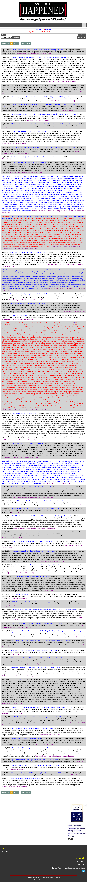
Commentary (39, 29)
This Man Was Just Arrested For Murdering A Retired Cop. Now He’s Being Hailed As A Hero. (43, 516)
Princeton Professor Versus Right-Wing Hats (25, 778)
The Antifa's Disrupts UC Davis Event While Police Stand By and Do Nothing (36, 667)
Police (34, 410)
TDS (62, 110)
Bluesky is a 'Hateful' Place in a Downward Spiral (27, 443)
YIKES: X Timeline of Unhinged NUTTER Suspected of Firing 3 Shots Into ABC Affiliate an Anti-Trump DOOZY (40, 105)
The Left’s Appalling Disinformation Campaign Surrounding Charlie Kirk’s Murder (38, 57)
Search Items (82, 35)
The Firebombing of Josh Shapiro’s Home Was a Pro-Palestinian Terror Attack (37, 623)
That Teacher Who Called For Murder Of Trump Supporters (32, 541)
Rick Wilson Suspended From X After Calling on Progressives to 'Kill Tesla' (36, 717)
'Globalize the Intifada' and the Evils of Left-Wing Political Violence (33, 551)
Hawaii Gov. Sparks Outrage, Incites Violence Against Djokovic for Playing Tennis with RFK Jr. (42, 707)
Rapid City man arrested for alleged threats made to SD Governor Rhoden (34, 760)
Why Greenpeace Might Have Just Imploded (26, 738)
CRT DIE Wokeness (8, 410)
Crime (4, 143)
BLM (15, 528)
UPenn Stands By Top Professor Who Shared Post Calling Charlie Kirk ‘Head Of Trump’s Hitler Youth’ (45, 114)
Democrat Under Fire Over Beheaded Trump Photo (28, 303)
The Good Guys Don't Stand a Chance (23, 413)
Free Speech (12, 676)
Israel (28, 54)
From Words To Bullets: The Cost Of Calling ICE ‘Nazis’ (28, 252)
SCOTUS (13, 153)
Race (37, 410)
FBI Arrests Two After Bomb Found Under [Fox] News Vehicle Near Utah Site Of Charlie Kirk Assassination (46, 124)
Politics (7, 266)
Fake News (52, 81)
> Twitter (5, 855)
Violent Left (46, 54)
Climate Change (40, 744)
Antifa (35, 211)
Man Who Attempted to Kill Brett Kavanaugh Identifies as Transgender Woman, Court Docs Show (43, 147)
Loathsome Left (36, 54)
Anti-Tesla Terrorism (18, 679)
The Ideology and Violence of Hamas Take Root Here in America (31, 487)
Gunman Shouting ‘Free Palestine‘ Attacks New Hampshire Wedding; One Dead (37, 50)
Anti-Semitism (21, 54)
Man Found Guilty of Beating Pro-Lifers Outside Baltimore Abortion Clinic (35, 765)
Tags (3, 35)
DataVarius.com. (52, 879)
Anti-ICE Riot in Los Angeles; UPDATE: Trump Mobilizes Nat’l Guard (34, 461)
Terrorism (14, 128)
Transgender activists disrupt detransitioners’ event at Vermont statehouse (36, 748)
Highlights (48, 29)
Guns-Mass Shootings (53, 211)
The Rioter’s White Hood (19, 315)
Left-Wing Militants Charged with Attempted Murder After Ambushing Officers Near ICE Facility (42, 270)
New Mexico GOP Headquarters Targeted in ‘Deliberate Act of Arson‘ (34, 650)
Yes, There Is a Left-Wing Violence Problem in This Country (31, 576)
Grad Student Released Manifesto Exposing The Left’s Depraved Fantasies (36, 565)
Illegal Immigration (69, 264)
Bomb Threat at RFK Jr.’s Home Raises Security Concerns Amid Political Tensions (37, 157)
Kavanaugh (5, 153)
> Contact (81, 865)
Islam (8, 128)
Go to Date (16, 37)
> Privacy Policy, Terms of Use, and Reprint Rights (68, 868)
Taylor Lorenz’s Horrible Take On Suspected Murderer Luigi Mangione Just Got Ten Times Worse (44, 609)
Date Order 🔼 (81, 37)
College (4, 676)
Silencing (26, 457)
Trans (75, 91)
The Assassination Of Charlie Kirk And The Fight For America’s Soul (42, 176)
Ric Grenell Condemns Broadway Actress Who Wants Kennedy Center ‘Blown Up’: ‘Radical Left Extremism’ (46, 501)
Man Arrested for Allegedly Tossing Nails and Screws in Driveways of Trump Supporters (40, 658)
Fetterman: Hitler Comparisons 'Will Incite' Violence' (29, 162)
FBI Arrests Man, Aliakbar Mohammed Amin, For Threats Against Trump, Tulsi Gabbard (41, 640)
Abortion (12, 769)
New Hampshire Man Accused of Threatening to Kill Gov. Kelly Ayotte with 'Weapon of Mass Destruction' (46, 97)
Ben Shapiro (41, 211)
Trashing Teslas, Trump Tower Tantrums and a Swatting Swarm (32, 728)
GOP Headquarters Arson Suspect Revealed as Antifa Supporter (33, 602)
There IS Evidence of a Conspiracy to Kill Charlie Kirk (29, 131)
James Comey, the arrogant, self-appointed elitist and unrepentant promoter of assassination (42, 532)
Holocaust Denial (32, 120)
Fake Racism (27, 410)
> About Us (81, 861)
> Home (5, 851)
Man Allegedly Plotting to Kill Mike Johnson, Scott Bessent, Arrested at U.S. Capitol (38, 773)
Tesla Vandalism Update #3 (20, 594)
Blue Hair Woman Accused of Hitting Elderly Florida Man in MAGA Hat (35, 508)
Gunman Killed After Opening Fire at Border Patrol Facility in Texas (32, 294)
